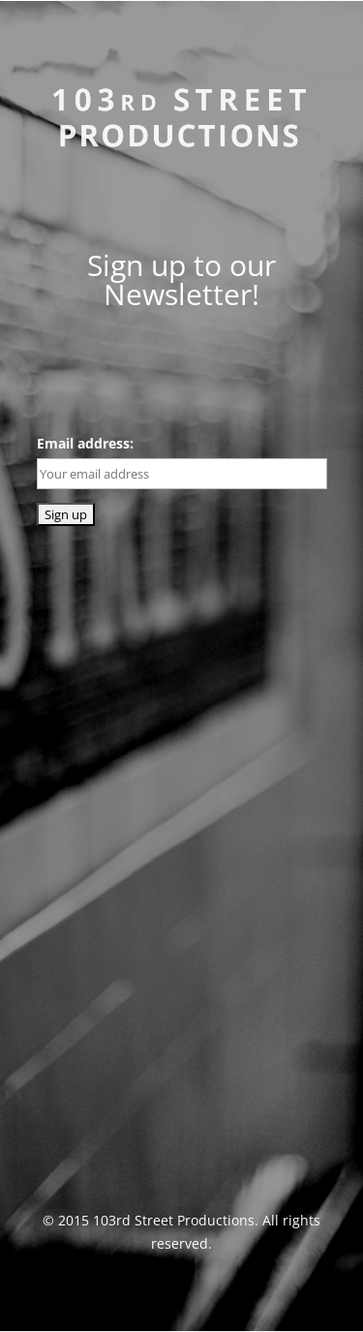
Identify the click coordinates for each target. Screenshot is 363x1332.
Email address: (85, 443)
